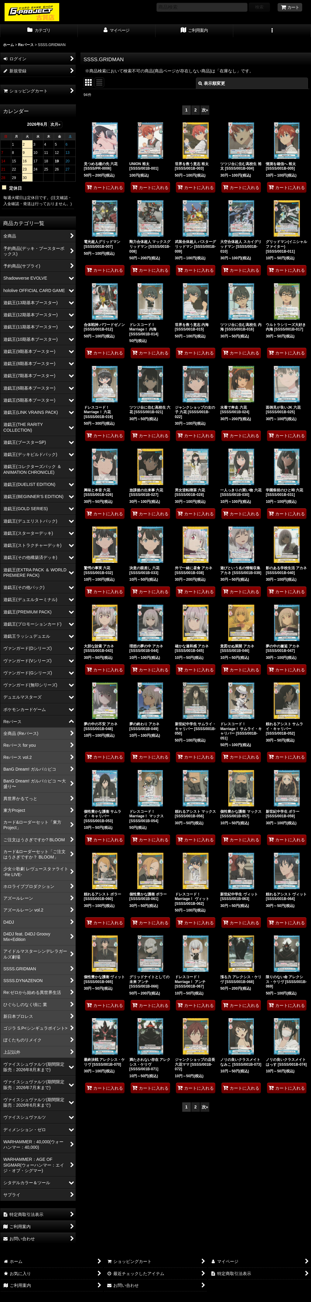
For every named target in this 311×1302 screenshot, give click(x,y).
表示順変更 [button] (211, 83)
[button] (272, 31)
